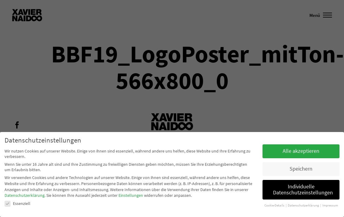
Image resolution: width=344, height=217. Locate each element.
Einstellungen (130, 195)
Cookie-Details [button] (274, 205)
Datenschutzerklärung (25, 195)
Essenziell (17, 203)
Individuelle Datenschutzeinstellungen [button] (303, 189)
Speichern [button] (301, 168)
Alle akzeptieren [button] (301, 151)
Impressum (330, 205)
